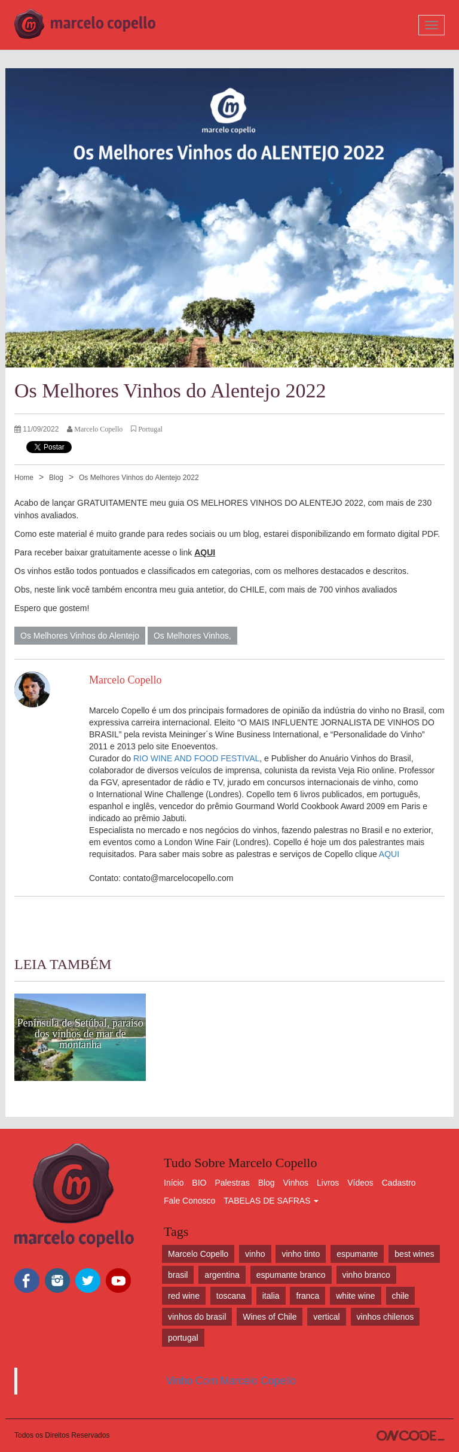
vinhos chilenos (385, 1317)
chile (400, 1296)
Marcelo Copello (198, 1254)
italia (271, 1296)
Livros (328, 1182)
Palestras (232, 1182)
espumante (357, 1254)
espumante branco (291, 1275)
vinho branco (366, 1275)
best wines (414, 1254)
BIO (199, 1182)
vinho (255, 1254)
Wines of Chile (269, 1317)
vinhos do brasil (197, 1317)
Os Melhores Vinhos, (192, 635)
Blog (56, 477)
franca (307, 1296)
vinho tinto (300, 1254)
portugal (183, 1337)
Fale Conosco (189, 1200)
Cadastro (399, 1182)
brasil (178, 1275)
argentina (221, 1275)
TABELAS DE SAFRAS (271, 1200)
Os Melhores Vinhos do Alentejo (79, 635)
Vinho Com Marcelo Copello (231, 1381)
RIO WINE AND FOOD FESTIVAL (196, 758)
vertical (326, 1317)
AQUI (389, 854)
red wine (184, 1296)
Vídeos (360, 1182)
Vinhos (296, 1182)
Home (23, 477)
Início (173, 1182)
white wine (355, 1296)
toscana (231, 1296)
